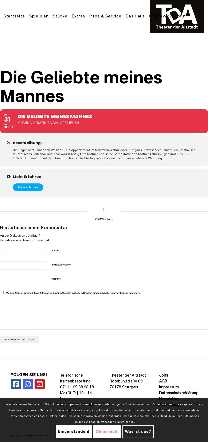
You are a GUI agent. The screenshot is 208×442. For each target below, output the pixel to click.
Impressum (169, 387)
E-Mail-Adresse (61, 264)
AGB (163, 381)
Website (56, 279)
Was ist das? (138, 432)
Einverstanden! (73, 432)
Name (56, 250)
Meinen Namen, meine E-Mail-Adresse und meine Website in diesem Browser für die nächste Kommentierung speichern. (73, 293)
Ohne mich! (107, 432)
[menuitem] (14, 16)
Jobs (163, 375)
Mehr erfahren (28, 187)
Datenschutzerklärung (178, 393)
